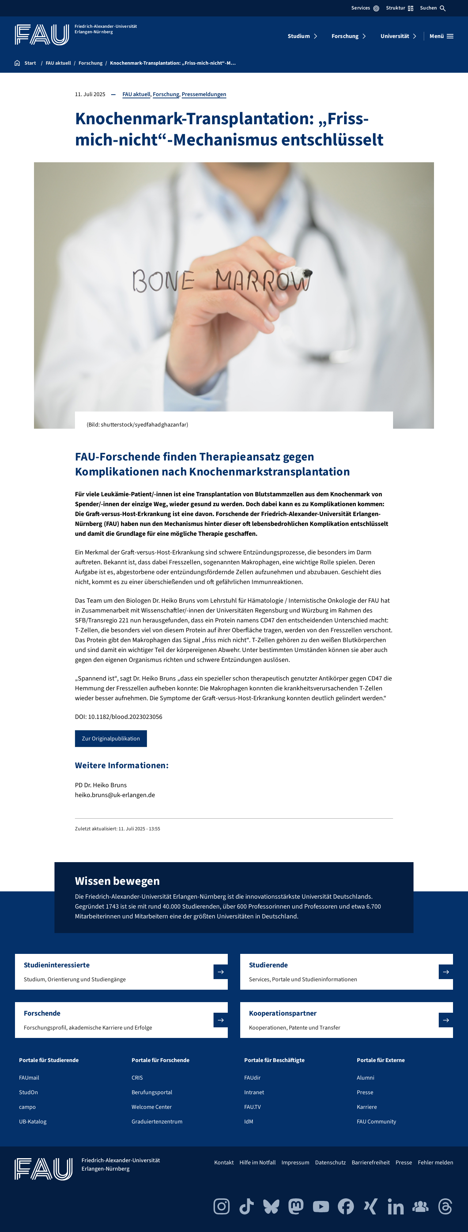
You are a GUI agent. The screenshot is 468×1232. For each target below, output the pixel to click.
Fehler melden (435, 1163)
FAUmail (29, 1078)
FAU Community (376, 1122)
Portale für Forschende (160, 1060)
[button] (121, 972)
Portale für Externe (381, 1060)
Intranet (254, 1092)
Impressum (295, 1163)
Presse (365, 1092)
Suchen (433, 8)
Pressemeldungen (204, 94)
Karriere (367, 1107)
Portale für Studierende (49, 1060)
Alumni (365, 1078)
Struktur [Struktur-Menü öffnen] (399, 8)
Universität (395, 36)
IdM (248, 1122)
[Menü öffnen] (441, 36)
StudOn (28, 1092)
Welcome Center (152, 1107)
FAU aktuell (136, 94)
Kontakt (224, 1163)
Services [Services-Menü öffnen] (365, 8)
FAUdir (252, 1078)
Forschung (345, 36)
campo (27, 1107)
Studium (299, 36)
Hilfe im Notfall (257, 1163)
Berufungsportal (152, 1092)
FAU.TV (252, 1107)
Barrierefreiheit (371, 1163)
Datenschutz (330, 1163)
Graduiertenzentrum (157, 1122)
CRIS (137, 1078)
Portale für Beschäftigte (274, 1060)
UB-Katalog (32, 1122)
